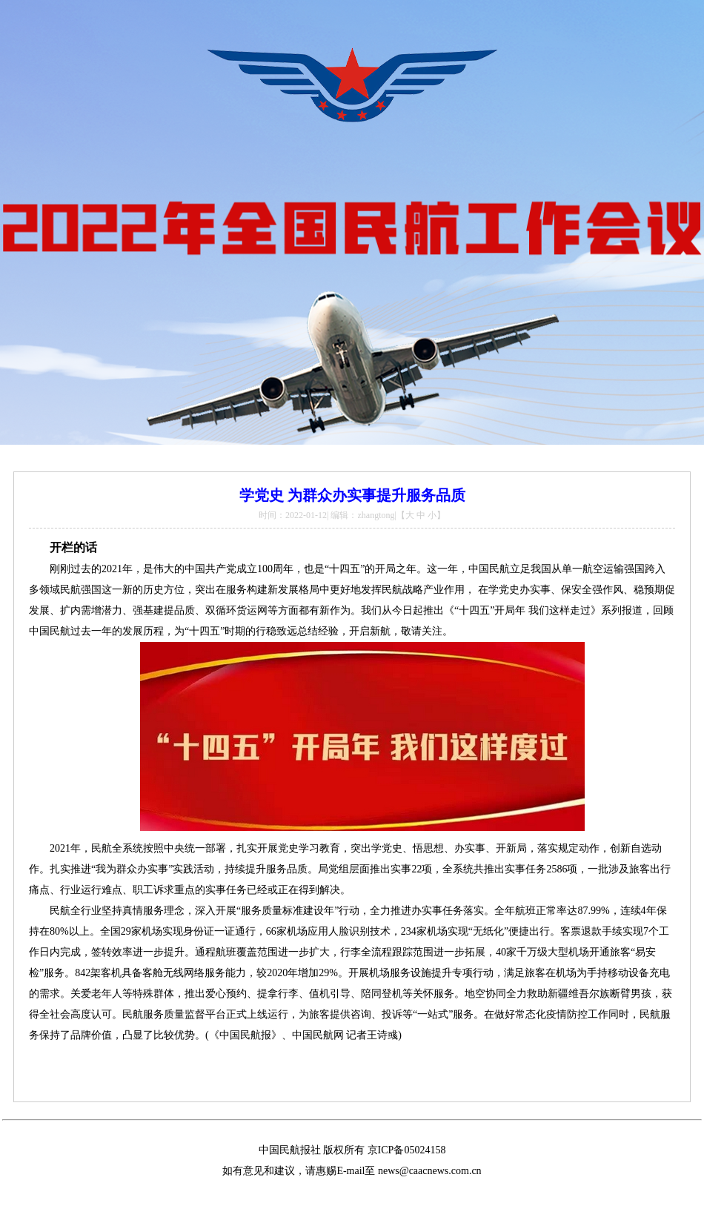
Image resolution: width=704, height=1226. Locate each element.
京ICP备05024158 (407, 1150)
